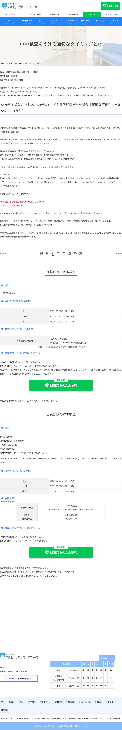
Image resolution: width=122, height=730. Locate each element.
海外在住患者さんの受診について (91, 718)
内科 (10, 20)
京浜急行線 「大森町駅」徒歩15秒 (18, 678)
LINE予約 (110, 6)
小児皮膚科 (31, 701)
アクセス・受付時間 (33, 14)
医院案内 (53, 14)
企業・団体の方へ (21, 718)
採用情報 (45, 718)
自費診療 (4, 709)
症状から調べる (85, 701)
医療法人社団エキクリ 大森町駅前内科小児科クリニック (61, 726)
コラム (108, 718)
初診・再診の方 (10, 14)
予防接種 (100, 20)
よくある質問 (73, 14)
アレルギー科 (69, 20)
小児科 (54, 20)
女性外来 (58, 701)
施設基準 (72, 718)
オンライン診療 (111, 14)
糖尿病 (41, 20)
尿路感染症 (70, 701)
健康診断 (85, 20)
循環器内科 (27, 20)
